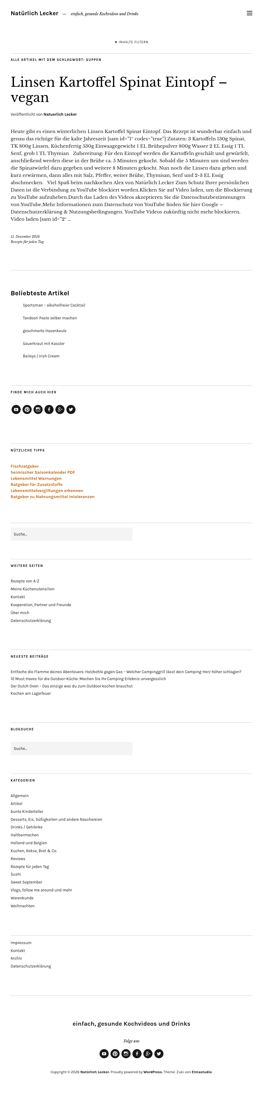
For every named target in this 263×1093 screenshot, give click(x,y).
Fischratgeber (25, 466)
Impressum (21, 942)
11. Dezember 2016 (25, 236)
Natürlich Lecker (34, 13)
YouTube (16, 413)
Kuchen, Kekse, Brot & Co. (34, 851)
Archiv (16, 958)
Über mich (20, 612)
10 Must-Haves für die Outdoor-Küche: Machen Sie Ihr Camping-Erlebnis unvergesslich (88, 679)
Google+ (60, 413)
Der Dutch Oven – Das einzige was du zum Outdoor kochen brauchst (72, 686)
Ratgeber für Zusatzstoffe (36, 484)
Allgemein (20, 795)
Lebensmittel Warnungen (36, 478)
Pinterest (27, 413)
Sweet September (26, 882)
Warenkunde (22, 898)
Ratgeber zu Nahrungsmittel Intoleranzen (53, 496)
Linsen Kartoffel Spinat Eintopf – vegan (119, 89)
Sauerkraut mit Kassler (44, 343)
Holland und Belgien (29, 843)
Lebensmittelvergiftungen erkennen (47, 490)
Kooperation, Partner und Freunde (41, 605)
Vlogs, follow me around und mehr (41, 890)
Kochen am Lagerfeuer (31, 693)
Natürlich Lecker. (95, 1072)
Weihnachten (23, 906)
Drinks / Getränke (27, 827)
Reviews (18, 858)
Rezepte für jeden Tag (27, 242)
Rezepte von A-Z (25, 581)
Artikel (17, 803)
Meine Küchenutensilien (32, 589)
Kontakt (18, 597)
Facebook (49, 413)
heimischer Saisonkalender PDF (43, 472)
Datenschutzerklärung (31, 620)
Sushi (16, 874)
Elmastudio (202, 1072)
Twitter (70, 413)
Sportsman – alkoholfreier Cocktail (54, 305)
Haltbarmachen (25, 835)
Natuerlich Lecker (60, 114)
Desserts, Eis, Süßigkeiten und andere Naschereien (56, 819)
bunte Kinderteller (27, 811)
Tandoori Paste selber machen (50, 318)
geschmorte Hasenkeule (44, 331)
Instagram (38, 413)
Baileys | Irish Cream (41, 356)
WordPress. (153, 1072)
